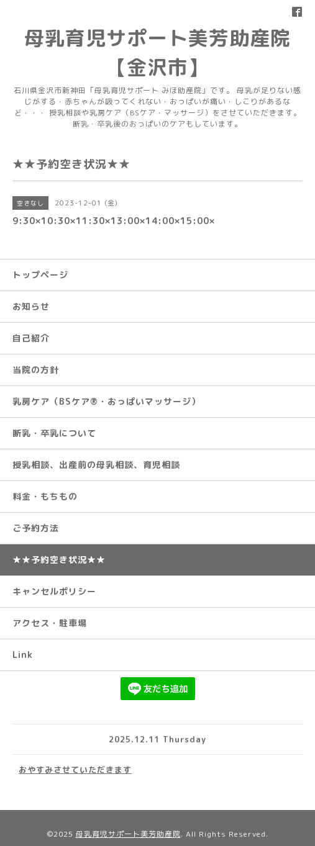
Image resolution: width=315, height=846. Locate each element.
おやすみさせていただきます (75, 769)
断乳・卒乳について (54, 433)
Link (22, 654)
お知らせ (31, 306)
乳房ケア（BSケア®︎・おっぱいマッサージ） (106, 401)
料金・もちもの (45, 496)
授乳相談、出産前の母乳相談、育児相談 (96, 464)
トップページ (40, 275)
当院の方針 (35, 370)
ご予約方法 (35, 528)
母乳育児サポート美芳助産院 (128, 834)
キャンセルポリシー (54, 591)
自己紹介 (31, 338)
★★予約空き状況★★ (59, 559)
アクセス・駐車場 (49, 623)
